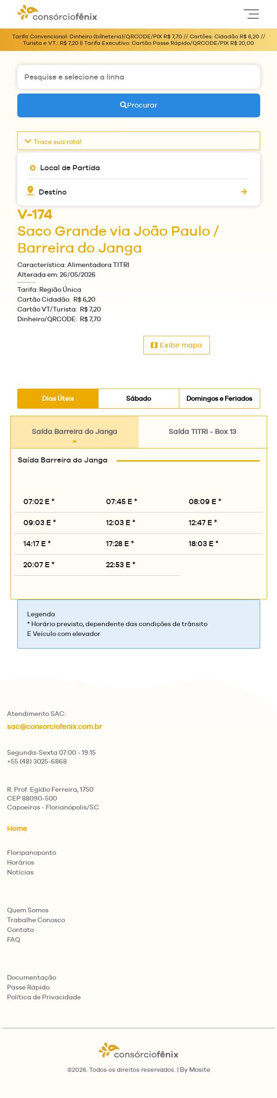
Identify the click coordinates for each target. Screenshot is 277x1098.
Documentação (31, 977)
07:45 (121, 501)
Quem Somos (28, 910)
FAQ (13, 939)
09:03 (39, 522)
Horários (20, 862)
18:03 (204, 543)
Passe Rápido (28, 987)
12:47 (203, 522)
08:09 (205, 501)
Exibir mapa (176, 345)
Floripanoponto (31, 852)
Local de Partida (70, 167)
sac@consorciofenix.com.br (54, 726)
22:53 (120, 564)
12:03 (120, 522)
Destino (53, 192)
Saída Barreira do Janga (74, 436)
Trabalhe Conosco (36, 920)
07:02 (39, 501)
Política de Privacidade (44, 997)
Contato (20, 929)
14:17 (37, 543)
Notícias (20, 872)
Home (17, 828)
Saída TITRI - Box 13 (202, 436)
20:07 (39, 564)
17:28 (120, 543)
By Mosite (195, 1069)
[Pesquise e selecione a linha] (138, 77)
